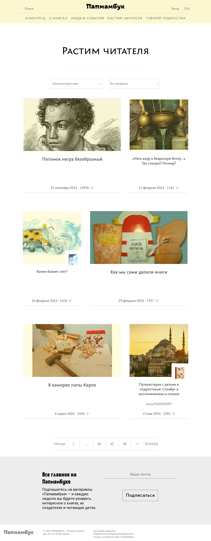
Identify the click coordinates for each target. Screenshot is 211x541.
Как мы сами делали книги (138, 272)
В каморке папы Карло (72, 385)
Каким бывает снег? (52, 272)
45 (112, 444)
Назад (59, 444)
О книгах (58, 18)
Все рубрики (119, 84)
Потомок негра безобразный (72, 159)
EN (187, 9)
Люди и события (87, 18)
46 (125, 444)
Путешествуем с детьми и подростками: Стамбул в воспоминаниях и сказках (159, 389)
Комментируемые (66, 84)
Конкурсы (35, 18)
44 (99, 444)
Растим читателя (125, 18)
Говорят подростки (166, 18)
